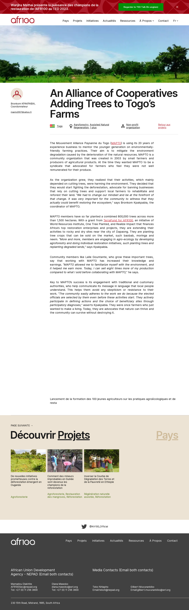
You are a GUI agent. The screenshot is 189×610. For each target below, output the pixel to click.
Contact (163, 20)
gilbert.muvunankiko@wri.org (153, 589)
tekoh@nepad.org (109, 589)
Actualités (109, 20)
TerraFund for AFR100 (118, 220)
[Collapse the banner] (177, 7)
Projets (77, 20)
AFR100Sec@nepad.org (24, 586)
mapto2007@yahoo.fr (21, 112)
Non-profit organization (130, 126)
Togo (56, 126)
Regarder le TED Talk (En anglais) (141, 7)
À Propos (155, 540)
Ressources (127, 20)
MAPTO (116, 143)
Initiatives (92, 20)
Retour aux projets (164, 126)
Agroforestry (81, 124)
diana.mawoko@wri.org (65, 586)
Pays (66, 20)
